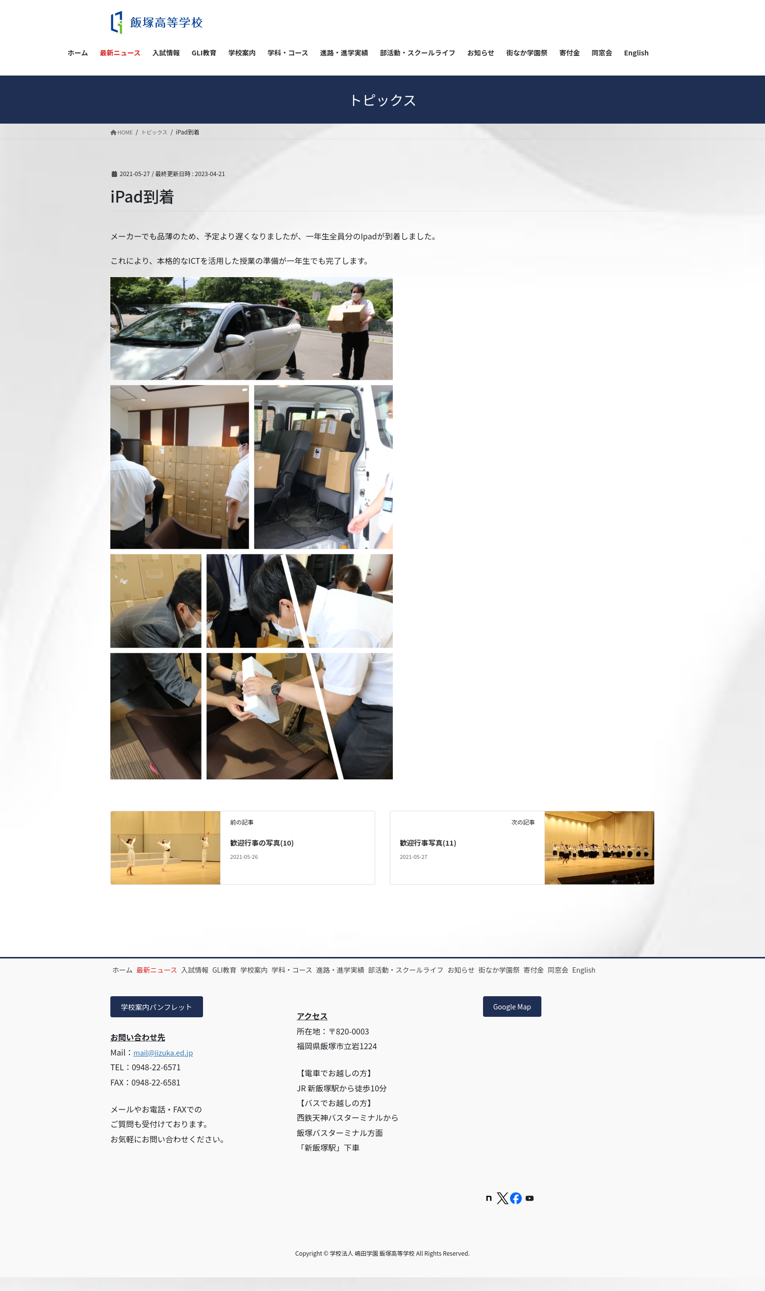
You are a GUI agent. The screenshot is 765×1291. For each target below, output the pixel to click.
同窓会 (163, 981)
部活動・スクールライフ (484, 970)
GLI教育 (261, 970)
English (199, 981)
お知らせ (550, 970)
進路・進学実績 (408, 970)
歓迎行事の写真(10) (265, 842)
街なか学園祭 (598, 970)
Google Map (515, 1019)
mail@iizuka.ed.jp (166, 1065)
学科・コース (349, 970)
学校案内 (301, 970)
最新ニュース (173, 970)
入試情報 (221, 970)
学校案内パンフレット (161, 1019)
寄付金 (128, 981)
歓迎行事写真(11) (431, 842)
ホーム (128, 970)
